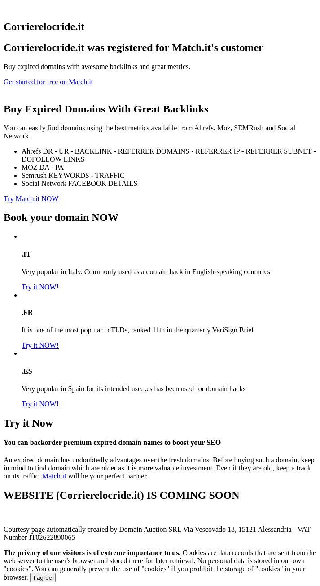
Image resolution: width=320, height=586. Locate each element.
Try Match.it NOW (31, 199)
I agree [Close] (43, 577)
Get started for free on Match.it (48, 82)
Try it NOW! (40, 287)
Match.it (54, 476)
